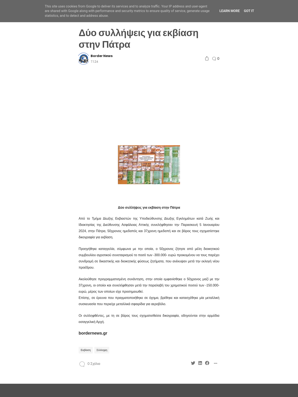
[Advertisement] (149, 105)
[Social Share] (206, 58)
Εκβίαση (86, 350)
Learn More (229, 11)
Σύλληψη (101, 350)
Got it (249, 11)
